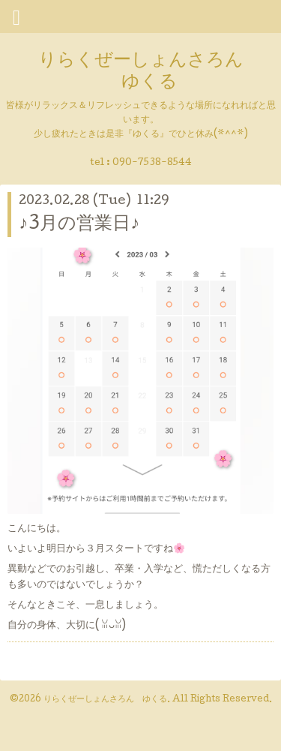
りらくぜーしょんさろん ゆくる (141, 72)
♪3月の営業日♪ (79, 225)
